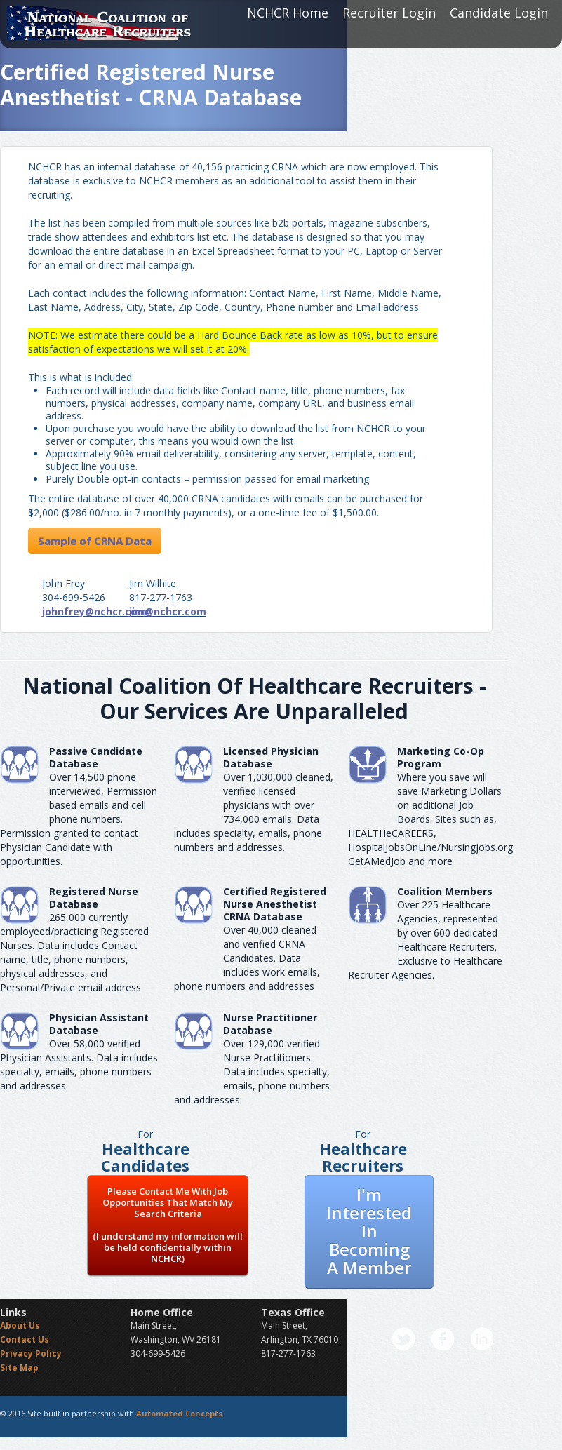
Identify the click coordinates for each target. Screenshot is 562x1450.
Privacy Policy (31, 1354)
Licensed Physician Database (271, 757)
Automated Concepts (179, 1413)
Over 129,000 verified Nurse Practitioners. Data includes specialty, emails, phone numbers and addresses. (252, 1071)
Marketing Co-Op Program (440, 757)
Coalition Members (445, 891)
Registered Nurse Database (93, 898)
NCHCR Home (287, 12)
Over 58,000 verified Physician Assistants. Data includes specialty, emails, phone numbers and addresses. (79, 1064)
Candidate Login (499, 12)
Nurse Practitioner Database (270, 1024)
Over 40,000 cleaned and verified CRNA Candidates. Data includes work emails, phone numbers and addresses (247, 958)
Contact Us (24, 1339)
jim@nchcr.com (167, 611)
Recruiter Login (389, 12)
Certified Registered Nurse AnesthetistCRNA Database (274, 904)
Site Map (19, 1368)
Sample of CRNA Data (95, 541)
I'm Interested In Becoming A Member (369, 1231)
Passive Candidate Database (95, 757)
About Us (20, 1325)
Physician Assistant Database (99, 1024)
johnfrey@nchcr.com (94, 611)
